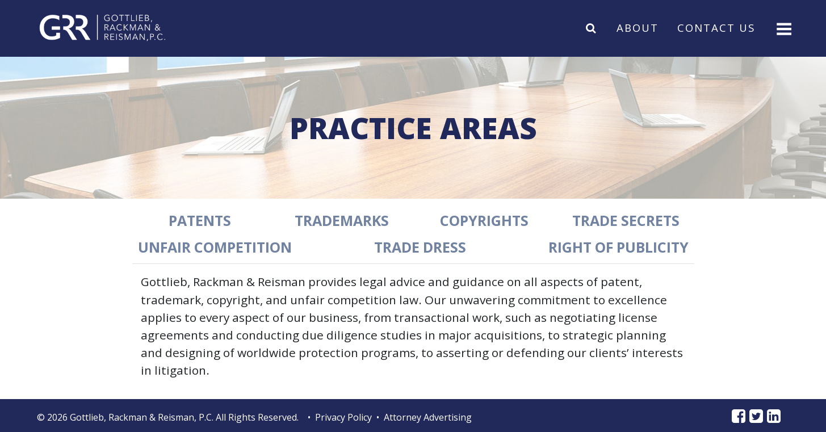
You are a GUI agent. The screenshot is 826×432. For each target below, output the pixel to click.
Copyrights (484, 220)
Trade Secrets (626, 220)
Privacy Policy (343, 417)
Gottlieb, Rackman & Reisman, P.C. (141, 417)
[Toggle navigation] (782, 27)
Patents (200, 220)
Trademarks (342, 220)
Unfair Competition (215, 247)
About (638, 27)
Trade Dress (420, 247)
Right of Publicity (618, 247)
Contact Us (716, 27)
